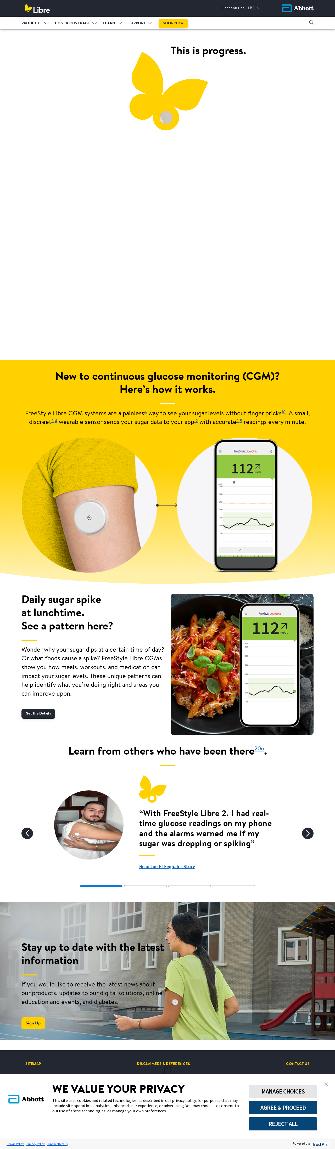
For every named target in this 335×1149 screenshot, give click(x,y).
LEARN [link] (109, 23)
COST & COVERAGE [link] (72, 23)
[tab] (101, 886)
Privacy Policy (35, 1144)
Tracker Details (57, 1144)
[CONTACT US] (298, 1064)
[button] (311, 22)
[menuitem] (35, 22)
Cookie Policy (15, 1144)
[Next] (308, 833)
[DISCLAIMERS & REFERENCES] (163, 1064)
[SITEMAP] (33, 1064)
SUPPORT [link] (137, 23)
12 (196, 421)
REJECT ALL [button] (283, 1124)
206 (259, 749)
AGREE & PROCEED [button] (283, 1107)
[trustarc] (320, 1144)
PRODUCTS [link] (31, 23)
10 (284, 412)
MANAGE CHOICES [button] (283, 1091)
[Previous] (27, 833)
